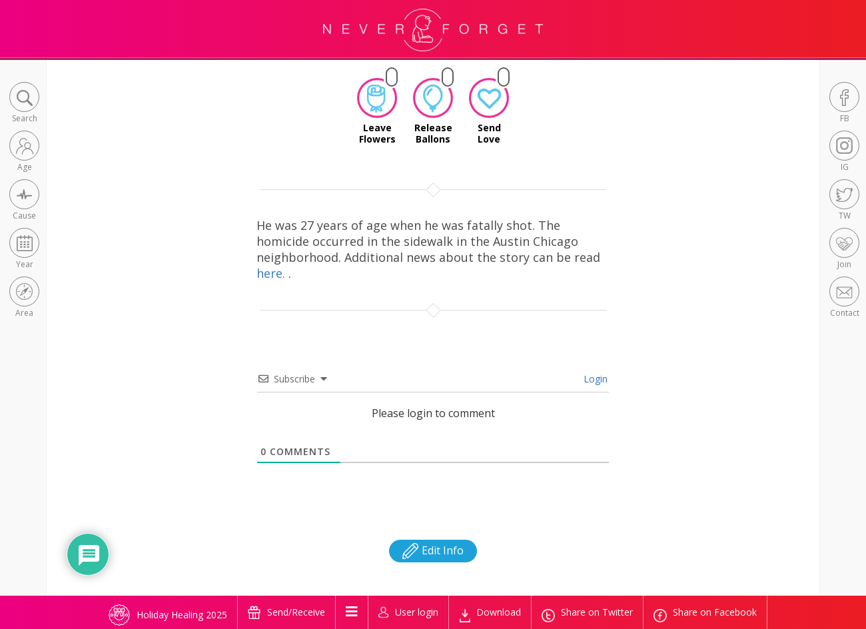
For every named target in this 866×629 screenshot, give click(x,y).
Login (594, 378)
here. (272, 273)
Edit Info (433, 550)
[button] (24, 103)
